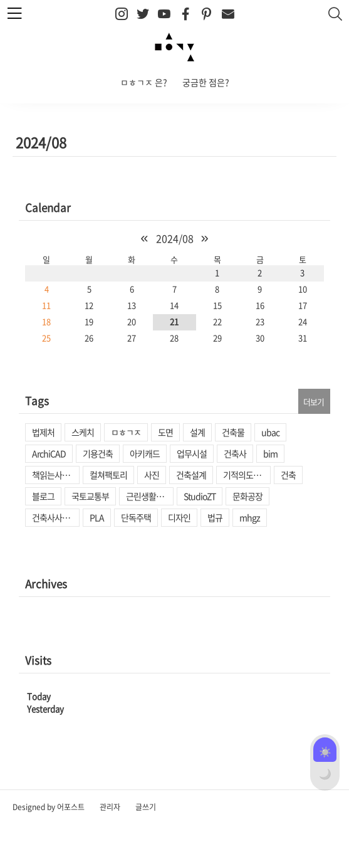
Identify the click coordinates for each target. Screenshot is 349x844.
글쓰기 (145, 807)
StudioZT (200, 496)
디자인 (179, 517)
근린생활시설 (148, 496)
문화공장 (247, 496)
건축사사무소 (54, 517)
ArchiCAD (49, 453)
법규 (214, 517)
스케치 (82, 432)
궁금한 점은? (205, 82)
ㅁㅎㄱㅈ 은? (143, 82)
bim (270, 453)
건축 (288, 474)
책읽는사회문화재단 (56, 474)
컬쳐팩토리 (108, 474)
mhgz (249, 517)
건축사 (235, 453)
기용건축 (98, 453)
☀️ (325, 751)
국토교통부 (90, 496)
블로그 (43, 496)
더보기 (313, 402)
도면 (165, 432)
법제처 (43, 432)
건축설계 (191, 474)
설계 (197, 432)
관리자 (110, 807)
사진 (151, 474)
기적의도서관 (245, 474)
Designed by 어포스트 (49, 807)
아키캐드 (145, 453)
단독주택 (136, 517)
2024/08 (175, 238)
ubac (270, 432)
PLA (97, 517)
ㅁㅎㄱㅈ (126, 432)
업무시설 (192, 453)
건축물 (233, 432)
